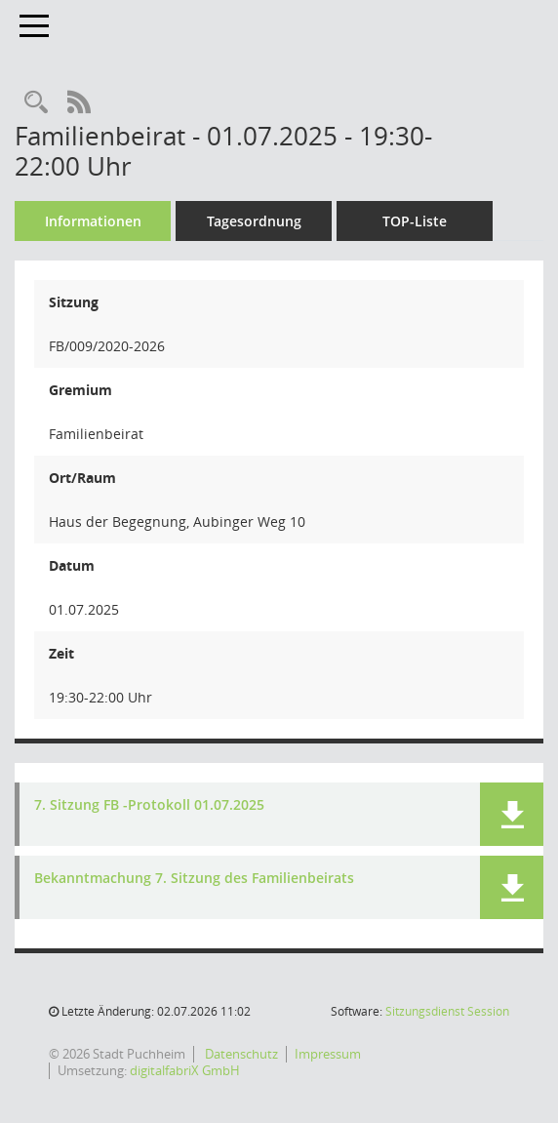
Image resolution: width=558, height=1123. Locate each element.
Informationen (93, 221)
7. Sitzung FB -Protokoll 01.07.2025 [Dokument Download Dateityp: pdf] (149, 805)
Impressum (328, 1054)
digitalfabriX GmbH (185, 1070)
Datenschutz (240, 1054)
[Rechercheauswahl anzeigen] (36, 103)
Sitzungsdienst (447, 1011)
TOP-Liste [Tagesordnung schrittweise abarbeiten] (414, 221)
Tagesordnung (254, 221)
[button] (511, 814)
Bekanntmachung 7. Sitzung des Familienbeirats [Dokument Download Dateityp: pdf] (194, 878)
